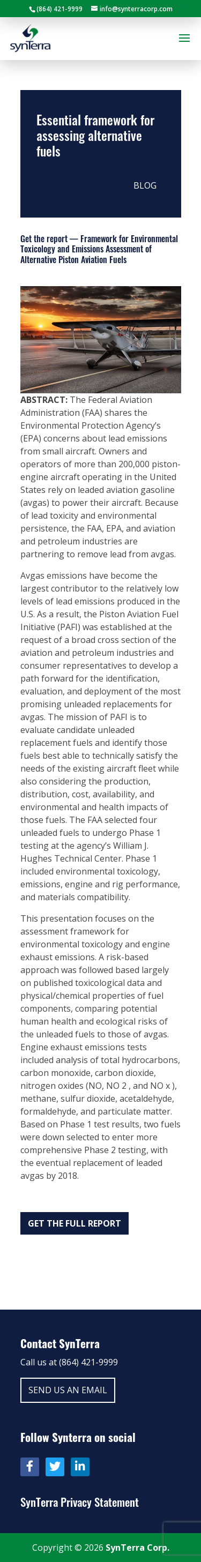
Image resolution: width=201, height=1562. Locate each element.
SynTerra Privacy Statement (79, 1501)
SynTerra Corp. (137, 1547)
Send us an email (67, 1390)
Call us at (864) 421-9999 (69, 1362)
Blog (145, 185)
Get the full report (74, 1223)
